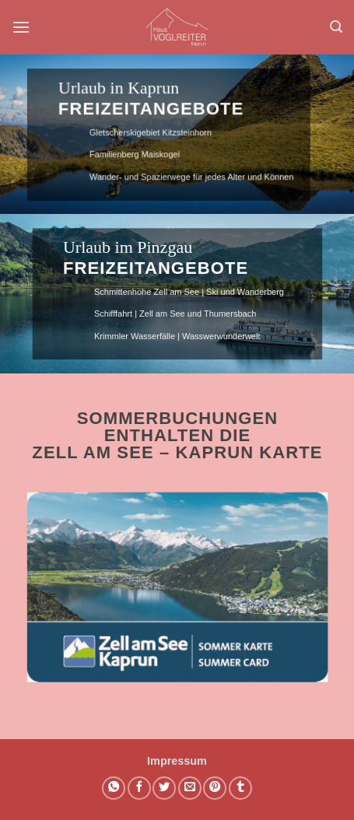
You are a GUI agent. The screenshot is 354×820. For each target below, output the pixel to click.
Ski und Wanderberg (245, 291)
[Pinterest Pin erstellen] (214, 788)
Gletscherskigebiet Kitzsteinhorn (146, 132)
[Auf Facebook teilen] (139, 788)
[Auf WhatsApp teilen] (113, 788)
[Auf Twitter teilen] (164, 788)
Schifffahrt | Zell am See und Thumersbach (175, 313)
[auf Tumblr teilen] (240, 788)
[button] (21, 27)
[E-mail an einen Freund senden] (190, 788)
